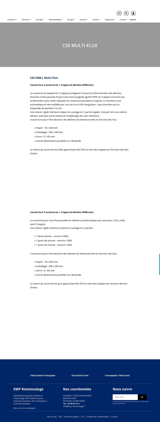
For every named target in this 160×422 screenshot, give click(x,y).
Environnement (53, 19)
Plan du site (52, 416)
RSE (60, 416)
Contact (133, 20)
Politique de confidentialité (98, 416)
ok (142, 397)
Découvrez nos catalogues (24, 408)
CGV (82, 416)
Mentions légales (71, 416)
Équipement (108, 19)
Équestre (81, 19)
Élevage (69, 19)
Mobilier (94, 19)
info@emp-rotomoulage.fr (74, 406)
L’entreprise (11, 20)
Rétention (24, 19)
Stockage (37, 19)
